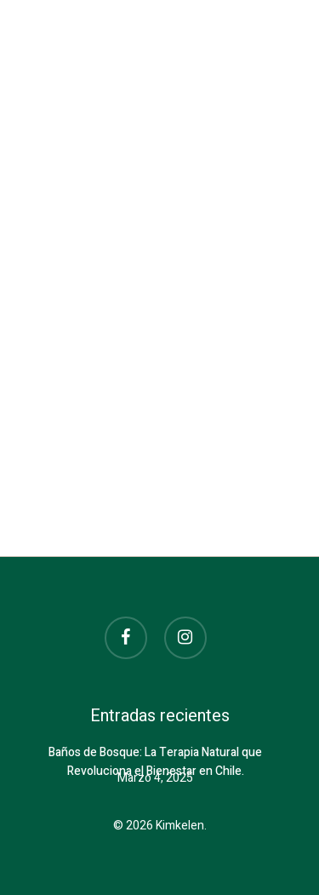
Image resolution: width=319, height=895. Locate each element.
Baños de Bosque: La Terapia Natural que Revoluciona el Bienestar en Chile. (155, 753)
